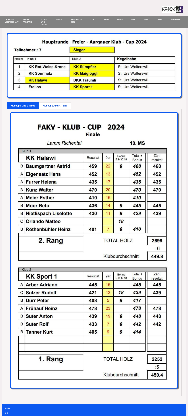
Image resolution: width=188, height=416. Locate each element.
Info (7, 413)
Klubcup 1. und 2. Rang (23, 105)
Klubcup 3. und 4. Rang (55, 105)
